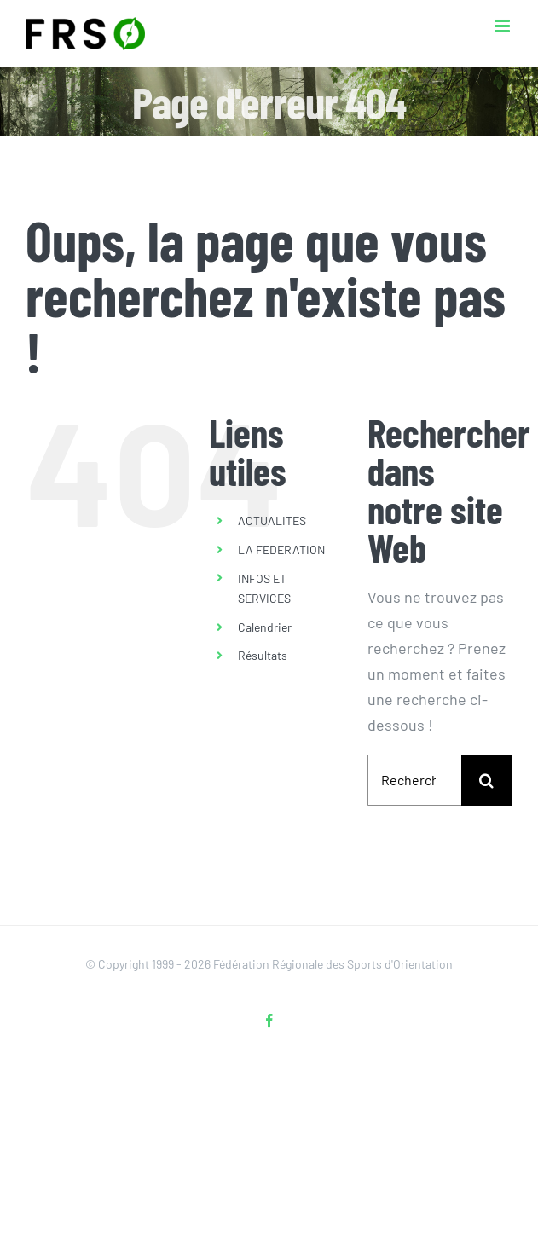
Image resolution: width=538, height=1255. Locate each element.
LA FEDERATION (281, 549)
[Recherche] (486, 780)
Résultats (262, 655)
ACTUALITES (272, 520)
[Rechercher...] (414, 780)
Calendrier (265, 627)
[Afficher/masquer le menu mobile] (503, 26)
